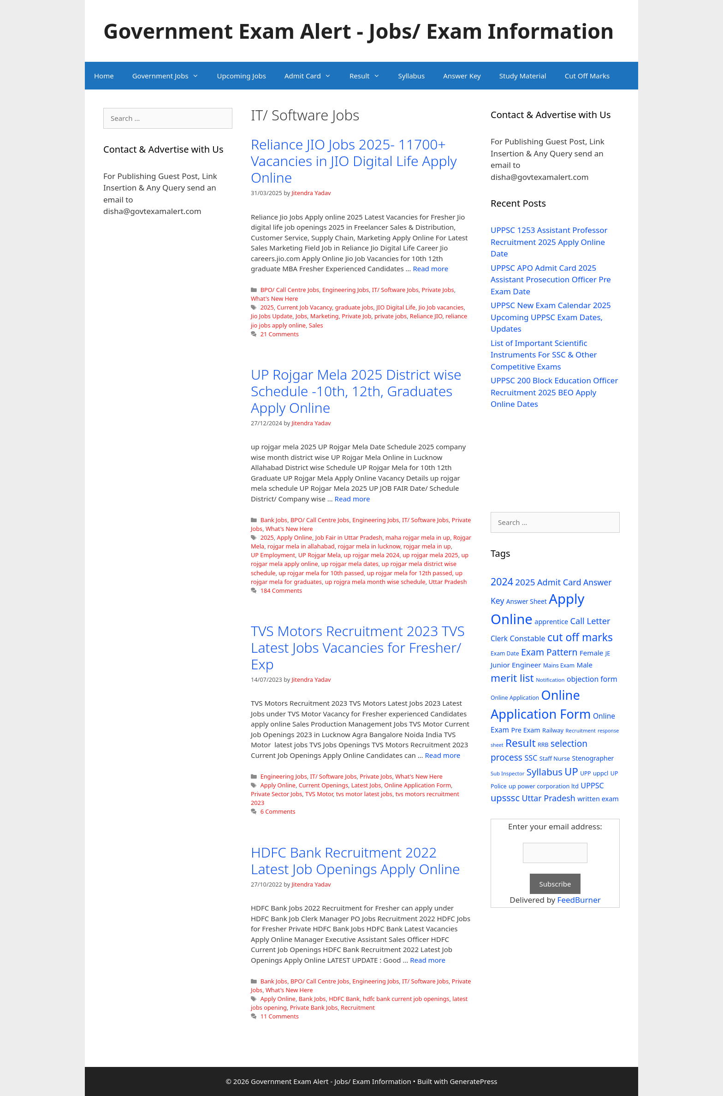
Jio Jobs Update (271, 316)
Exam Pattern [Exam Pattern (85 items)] (549, 652)
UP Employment (273, 555)
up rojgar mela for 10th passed (321, 573)
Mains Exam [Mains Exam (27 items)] (559, 665)
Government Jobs (170, 75)
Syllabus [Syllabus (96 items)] (545, 771)
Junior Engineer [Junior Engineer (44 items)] (516, 664)
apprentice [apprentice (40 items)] (551, 621)
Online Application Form (417, 785)
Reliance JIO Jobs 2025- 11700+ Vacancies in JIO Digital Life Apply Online (354, 161)
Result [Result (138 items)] (520, 743)
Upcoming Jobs (241, 75)
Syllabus (411, 75)
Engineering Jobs (345, 290)
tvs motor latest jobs (364, 794)
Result (369, 75)
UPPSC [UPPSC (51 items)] (592, 785)
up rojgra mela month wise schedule (375, 582)
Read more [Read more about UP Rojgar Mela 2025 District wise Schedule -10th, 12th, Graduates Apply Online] (352, 498)
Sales (316, 325)
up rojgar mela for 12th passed (409, 573)
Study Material (522, 75)
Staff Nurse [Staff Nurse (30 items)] (554, 758)
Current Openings (323, 785)
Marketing (324, 316)
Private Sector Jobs (276, 794)
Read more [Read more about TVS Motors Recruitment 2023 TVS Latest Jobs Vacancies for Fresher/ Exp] (443, 755)
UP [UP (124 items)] (571, 771)
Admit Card (312, 75)
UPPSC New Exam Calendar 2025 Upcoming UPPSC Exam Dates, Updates (551, 317)
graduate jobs (354, 307)
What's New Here (274, 298)
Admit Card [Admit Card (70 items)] (559, 582)
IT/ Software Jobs (395, 290)
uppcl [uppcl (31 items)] (601, 773)
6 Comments (278, 811)
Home (104, 75)
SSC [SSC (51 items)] (530, 758)
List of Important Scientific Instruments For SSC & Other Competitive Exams (544, 355)
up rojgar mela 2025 (430, 555)
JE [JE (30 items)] (607, 653)
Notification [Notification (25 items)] (550, 679)
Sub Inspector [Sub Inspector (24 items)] (507, 773)
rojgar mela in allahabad (301, 546)
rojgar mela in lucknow (369, 546)
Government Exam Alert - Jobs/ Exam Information (358, 31)
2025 (267, 307)
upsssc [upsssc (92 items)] (505, 798)
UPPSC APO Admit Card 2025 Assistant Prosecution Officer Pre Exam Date (551, 279)
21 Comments (280, 334)
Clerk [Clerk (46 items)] (499, 638)
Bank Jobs (274, 520)
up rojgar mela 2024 (372, 555)
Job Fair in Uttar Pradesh (349, 537)
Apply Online (294, 537)
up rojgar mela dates (349, 564)
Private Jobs (437, 290)
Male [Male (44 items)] (584, 664)
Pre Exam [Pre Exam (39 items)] (525, 730)
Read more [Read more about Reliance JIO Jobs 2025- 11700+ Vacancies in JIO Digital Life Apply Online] (430, 268)
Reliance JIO (426, 316)
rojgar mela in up (427, 546)
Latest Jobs (366, 785)
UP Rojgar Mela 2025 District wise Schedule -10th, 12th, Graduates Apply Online (356, 391)
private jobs (390, 316)
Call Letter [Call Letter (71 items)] (590, 620)
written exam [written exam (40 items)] (598, 798)
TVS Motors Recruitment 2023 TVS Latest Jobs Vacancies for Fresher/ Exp (358, 647)
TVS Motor (319, 794)
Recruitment (358, 1007)
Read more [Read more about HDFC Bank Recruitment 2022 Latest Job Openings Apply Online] (427, 960)
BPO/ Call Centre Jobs (290, 290)
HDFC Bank (344, 999)
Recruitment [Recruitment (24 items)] (581, 730)
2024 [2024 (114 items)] (502, 581)
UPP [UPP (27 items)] (585, 773)
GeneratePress (473, 1081)
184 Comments (281, 590)
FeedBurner (579, 899)
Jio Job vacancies (441, 307)
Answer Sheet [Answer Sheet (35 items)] (526, 601)
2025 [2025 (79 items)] (525, 582)
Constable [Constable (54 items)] (527, 638)
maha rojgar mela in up (417, 537)
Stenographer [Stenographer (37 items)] (593, 758)
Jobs (301, 316)
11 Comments (280, 1016)
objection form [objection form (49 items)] (592, 679)
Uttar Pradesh (447, 582)
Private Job (356, 316)
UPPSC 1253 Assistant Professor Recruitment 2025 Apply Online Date (549, 242)
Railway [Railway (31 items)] (552, 730)
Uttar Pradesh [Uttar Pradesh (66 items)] (548, 798)
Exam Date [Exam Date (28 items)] (505, 653)
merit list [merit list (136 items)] (512, 678)
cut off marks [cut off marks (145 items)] (580, 637)
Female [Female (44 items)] (591, 652)
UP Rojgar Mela (319, 555)
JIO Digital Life (395, 307)
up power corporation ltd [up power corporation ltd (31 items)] (544, 786)
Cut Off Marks (587, 75)
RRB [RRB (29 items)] (543, 745)
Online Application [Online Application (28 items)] (515, 698)
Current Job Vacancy (304, 307)
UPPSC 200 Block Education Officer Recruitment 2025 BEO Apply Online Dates (554, 392)
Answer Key (461, 75)
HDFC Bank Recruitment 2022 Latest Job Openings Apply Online (355, 860)
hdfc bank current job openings (406, 999)
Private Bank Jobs (314, 1007)
